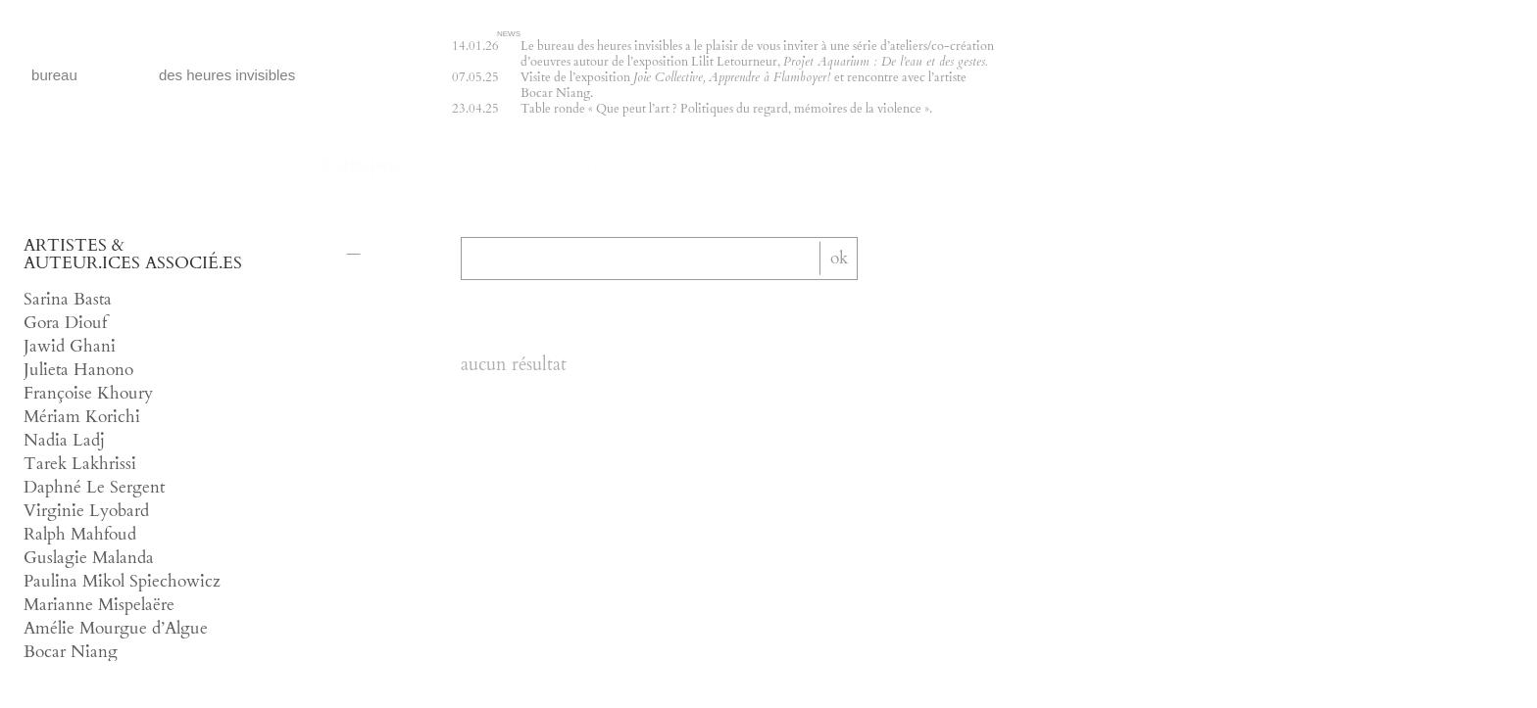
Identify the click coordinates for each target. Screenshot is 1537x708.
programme (585, 165)
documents (822, 165)
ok (839, 257)
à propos (362, 165)
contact (1038, 165)
